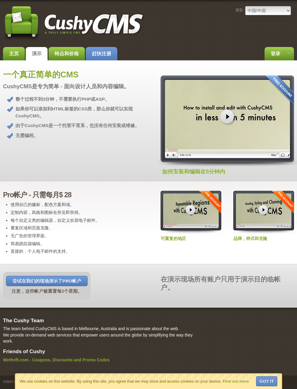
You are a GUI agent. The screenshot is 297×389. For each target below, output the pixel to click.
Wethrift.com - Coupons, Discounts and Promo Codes (56, 360)
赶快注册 (101, 53)
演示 (37, 53)
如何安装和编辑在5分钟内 (193, 172)
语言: (239, 10)
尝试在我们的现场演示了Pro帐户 (46, 281)
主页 (14, 53)
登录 (280, 53)
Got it (267, 381)
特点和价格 (67, 53)
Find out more (236, 381)
